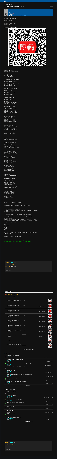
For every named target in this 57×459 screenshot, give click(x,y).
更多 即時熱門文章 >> (28, 421)
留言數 (17, 296)
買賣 (10, 262)
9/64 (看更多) (10, 15)
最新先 (10, 296)
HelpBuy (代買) (10, 4)
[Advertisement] (28, 252)
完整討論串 (8, 294)
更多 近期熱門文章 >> (28, 385)
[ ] (9, 356)
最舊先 (13, 296)
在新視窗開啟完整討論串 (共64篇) (29, 349)
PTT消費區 (6, 4)
